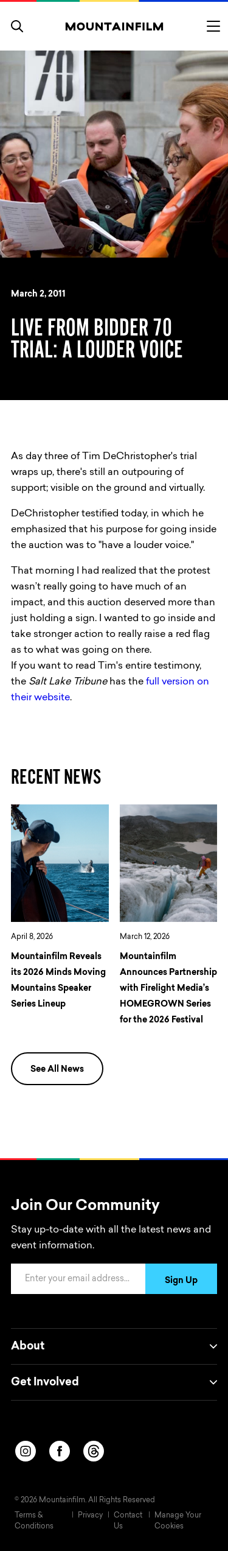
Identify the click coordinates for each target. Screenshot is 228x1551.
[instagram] (25, 1451)
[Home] (114, 26)
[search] (17, 26)
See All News (57, 1070)
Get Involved (114, 1382)
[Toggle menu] (213, 26)
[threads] (93, 1451)
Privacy (90, 1515)
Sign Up (181, 1281)
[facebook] (59, 1451)
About (114, 1346)
